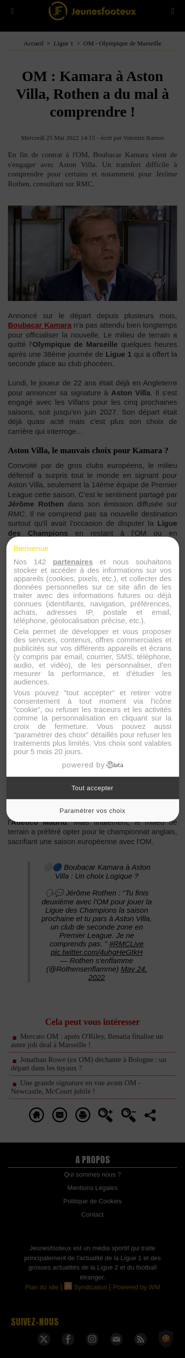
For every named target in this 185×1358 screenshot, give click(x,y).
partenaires (73, 561)
